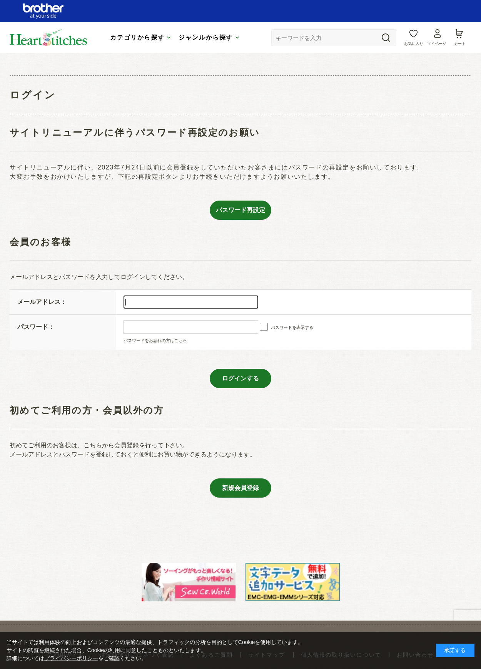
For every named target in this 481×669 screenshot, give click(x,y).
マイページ (436, 44)
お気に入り (413, 44)
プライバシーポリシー (71, 658)
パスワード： (35, 327)
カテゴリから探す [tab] (137, 37)
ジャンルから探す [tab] (206, 37)
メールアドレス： (42, 302)
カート (460, 44)
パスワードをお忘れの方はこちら (155, 340)
